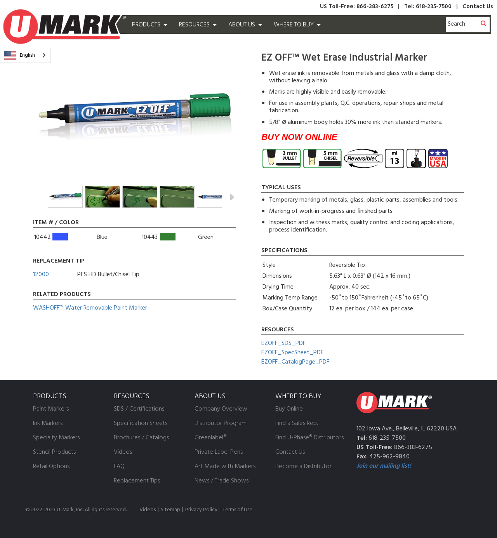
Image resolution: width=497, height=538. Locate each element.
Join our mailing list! (383, 466)
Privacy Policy (201, 509)
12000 (41, 275)
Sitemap (170, 509)
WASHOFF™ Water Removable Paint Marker (90, 308)
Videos (147, 509)
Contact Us (477, 6)
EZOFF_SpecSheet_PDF (292, 353)
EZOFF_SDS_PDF (283, 343)
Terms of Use (237, 509)
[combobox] (25, 55)
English (19, 55)
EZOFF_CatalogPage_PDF (295, 362)
